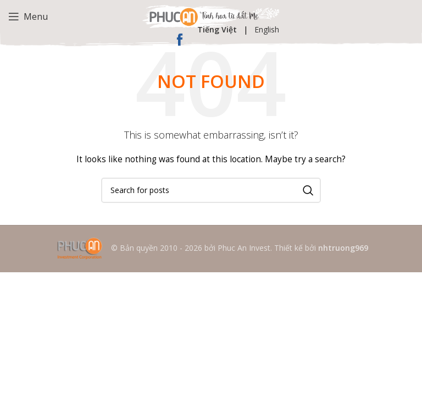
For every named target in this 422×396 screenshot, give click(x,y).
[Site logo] (211, 15)
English (266, 29)
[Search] (211, 190)
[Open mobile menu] (28, 17)
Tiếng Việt (217, 29)
